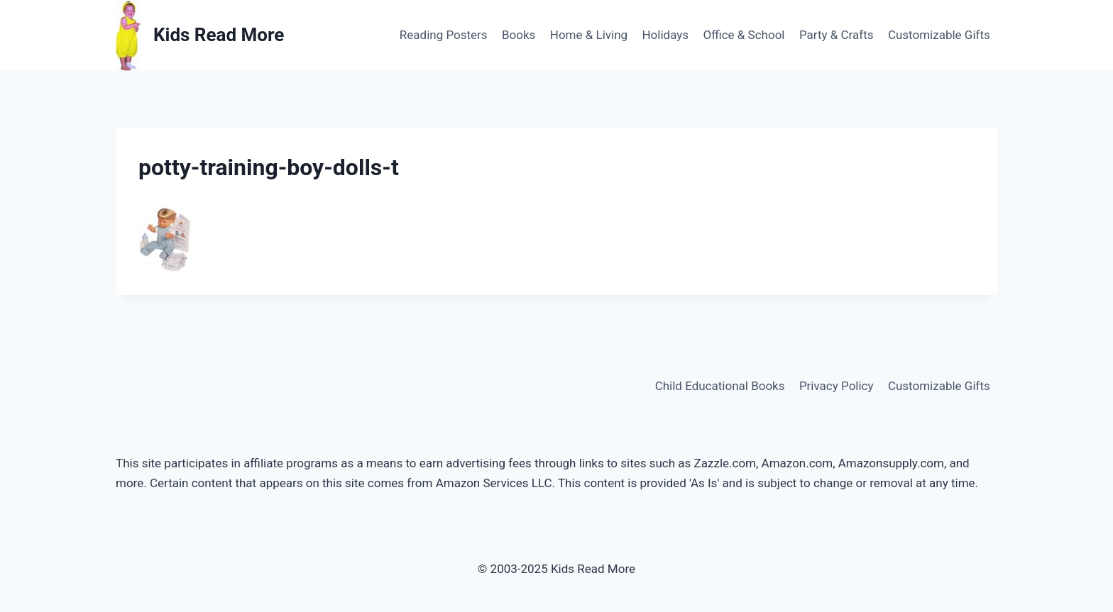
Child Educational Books (720, 386)
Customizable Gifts (939, 35)
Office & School (743, 35)
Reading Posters (444, 35)
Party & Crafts (836, 35)
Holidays (665, 35)
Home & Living (588, 35)
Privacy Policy (836, 386)
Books (518, 35)
